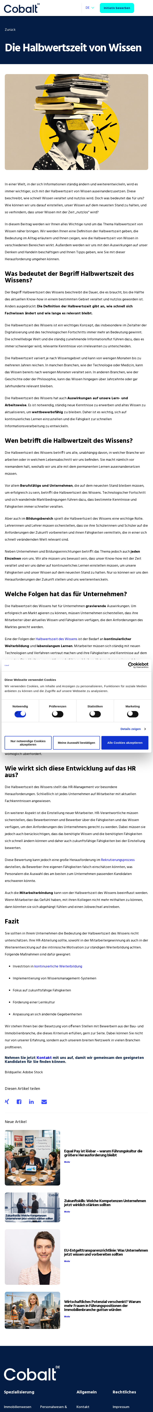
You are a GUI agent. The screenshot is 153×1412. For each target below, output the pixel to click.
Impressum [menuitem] (121, 1407)
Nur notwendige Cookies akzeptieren (28, 742)
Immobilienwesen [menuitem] (17, 1407)
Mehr (67, 1162)
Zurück (10, 30)
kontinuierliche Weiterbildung (58, 966)
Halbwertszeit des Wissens (56, 639)
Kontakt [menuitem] (82, 1407)
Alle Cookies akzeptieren (125, 742)
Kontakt (44, 1058)
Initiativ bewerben (117, 8)
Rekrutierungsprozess (118, 860)
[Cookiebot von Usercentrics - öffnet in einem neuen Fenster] (131, 665)
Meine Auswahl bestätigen (76, 742)
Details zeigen (131, 729)
